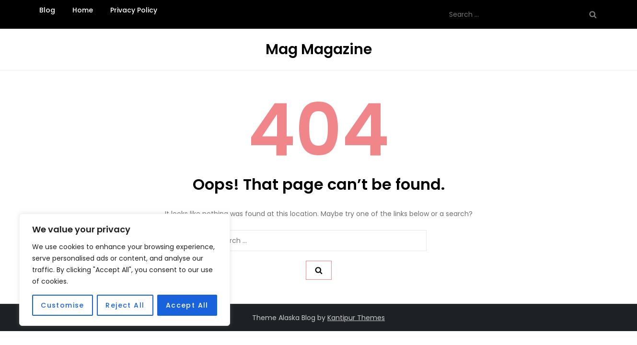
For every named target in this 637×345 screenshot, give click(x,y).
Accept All (187, 305)
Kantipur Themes (356, 317)
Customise (62, 305)
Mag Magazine (319, 49)
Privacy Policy (133, 10)
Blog (47, 10)
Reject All (124, 305)
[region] (124, 270)
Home (82, 10)
